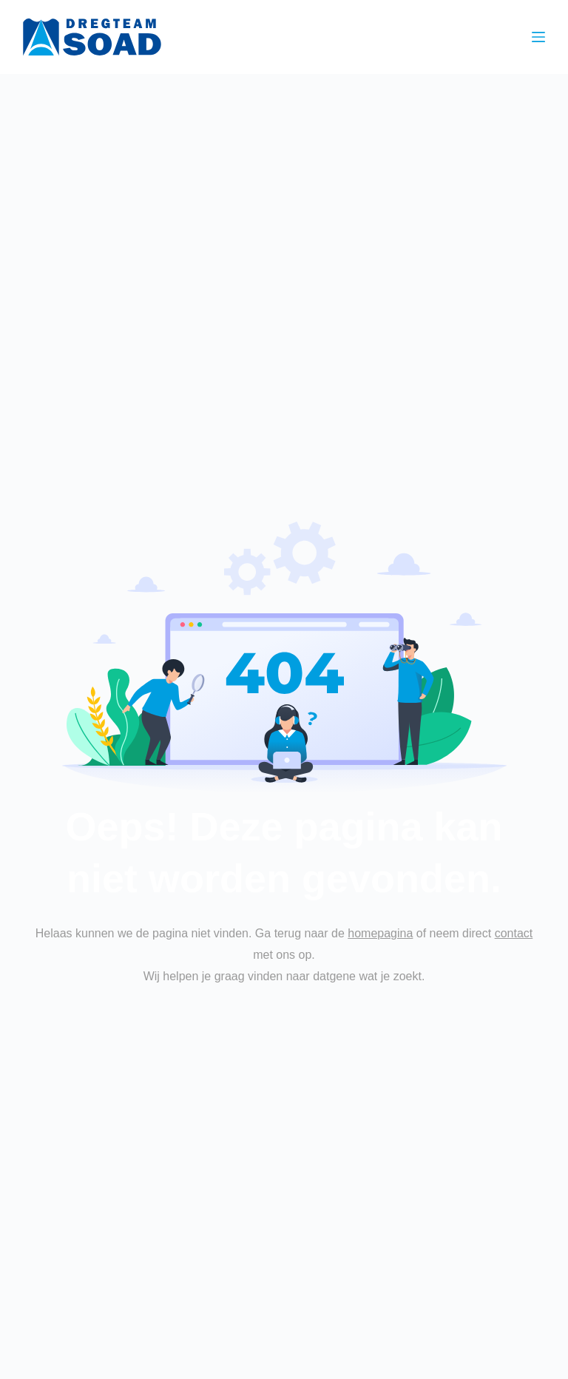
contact (514, 933)
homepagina (380, 933)
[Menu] (538, 37)
